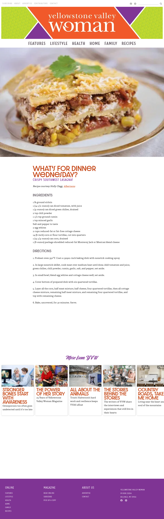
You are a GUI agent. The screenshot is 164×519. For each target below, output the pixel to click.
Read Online (49, 493)
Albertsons (69, 186)
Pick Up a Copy (50, 500)
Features (37, 43)
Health (78, 43)
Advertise (27, 3)
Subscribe (7, 3)
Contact (54, 3)
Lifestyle (59, 43)
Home (95, 43)
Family (110, 43)
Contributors (41, 3)
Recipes (129, 43)
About (17, 3)
